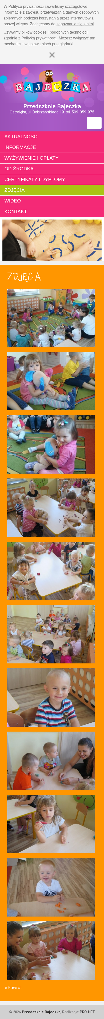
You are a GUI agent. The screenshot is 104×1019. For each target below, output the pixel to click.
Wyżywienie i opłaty (31, 158)
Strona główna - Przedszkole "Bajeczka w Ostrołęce (52, 83)
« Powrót (13, 987)
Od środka (19, 168)
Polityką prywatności (39, 38)
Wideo (12, 200)
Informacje (20, 147)
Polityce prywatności (26, 6)
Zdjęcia (14, 190)
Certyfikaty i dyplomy (34, 179)
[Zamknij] (52, 55)
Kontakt (15, 211)
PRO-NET (87, 1012)
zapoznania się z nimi (75, 24)
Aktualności (21, 136)
